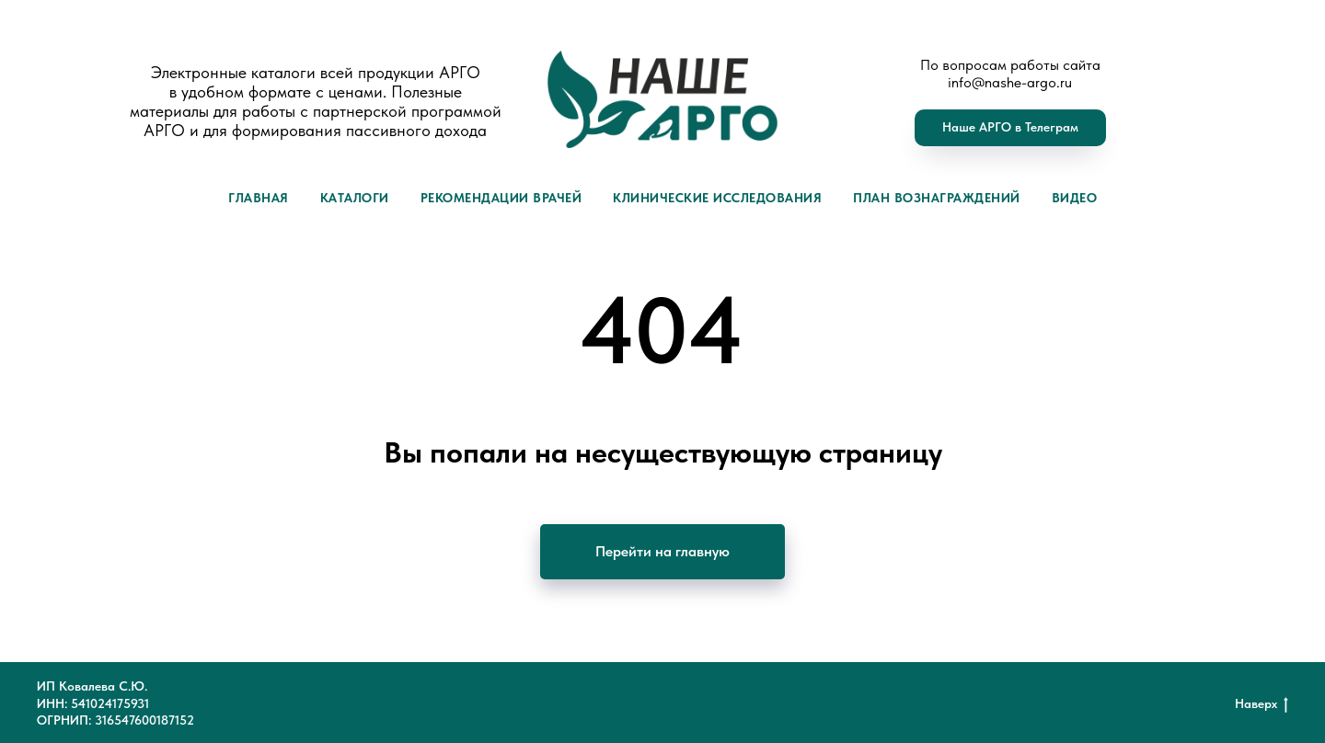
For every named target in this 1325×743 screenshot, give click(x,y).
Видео (1075, 197)
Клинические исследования (717, 197)
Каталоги (354, 197)
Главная (258, 197)
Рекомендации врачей (501, 197)
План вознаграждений (936, 197)
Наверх (1261, 704)
